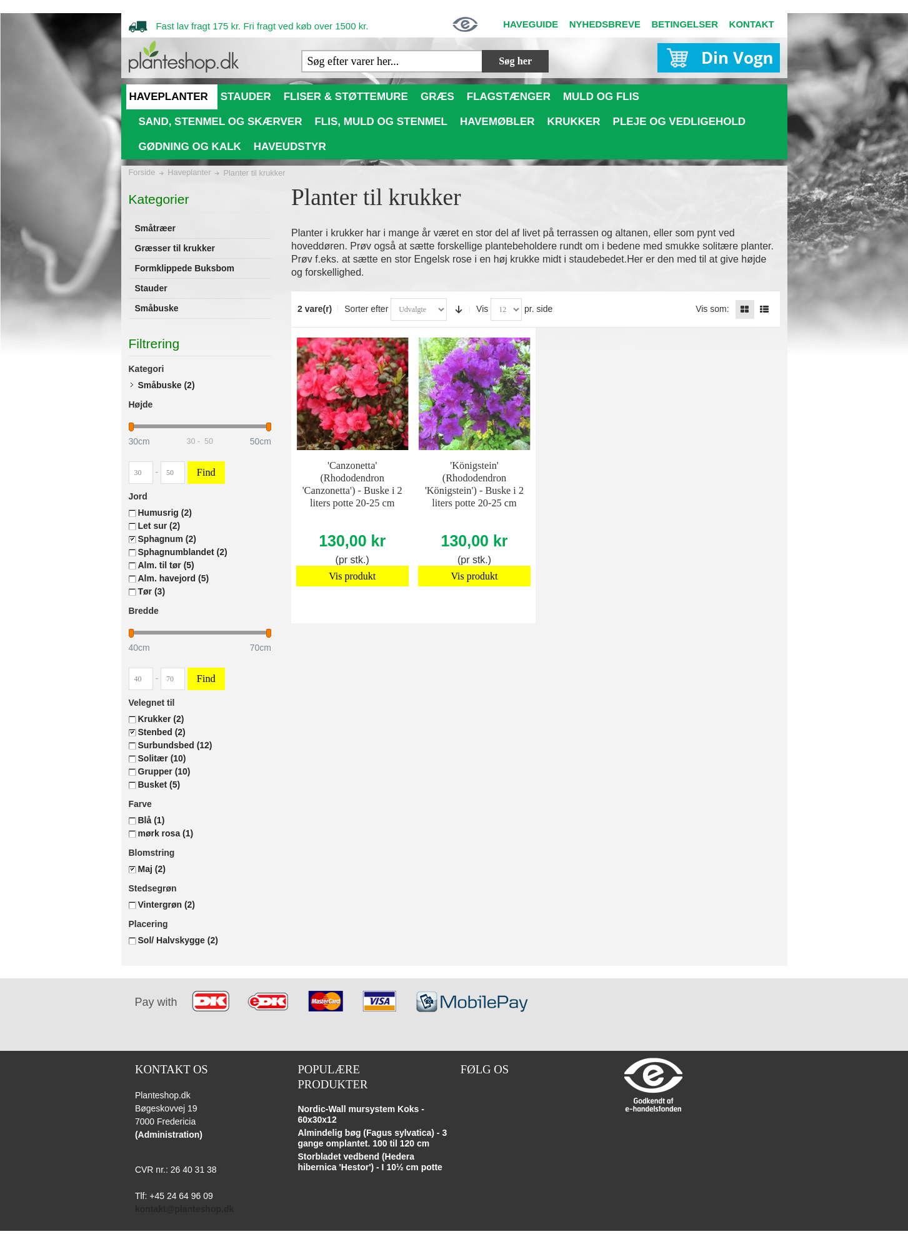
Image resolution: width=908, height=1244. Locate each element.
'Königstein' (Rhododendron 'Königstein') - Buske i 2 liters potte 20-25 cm (474, 484)
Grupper (164, 771)
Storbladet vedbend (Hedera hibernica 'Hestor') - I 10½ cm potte (369, 1162)
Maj (152, 869)
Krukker (161, 719)
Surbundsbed (175, 745)
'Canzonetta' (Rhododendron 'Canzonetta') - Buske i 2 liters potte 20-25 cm (352, 484)
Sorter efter (366, 309)
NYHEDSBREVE (605, 24)
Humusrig (165, 513)
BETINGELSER (684, 24)
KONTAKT (751, 24)
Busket (159, 785)
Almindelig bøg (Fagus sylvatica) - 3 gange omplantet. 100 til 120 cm (372, 1138)
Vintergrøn (167, 905)
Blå (151, 820)
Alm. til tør (166, 565)
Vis (482, 309)
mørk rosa (166, 833)
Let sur (159, 526)
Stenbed (162, 732)
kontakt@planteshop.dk (184, 1209)
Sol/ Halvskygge (178, 940)
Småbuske (166, 385)
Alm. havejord (173, 578)
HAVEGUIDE (530, 24)
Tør (152, 591)
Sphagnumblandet (182, 552)
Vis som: (712, 309)
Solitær (162, 758)
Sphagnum (167, 539)
